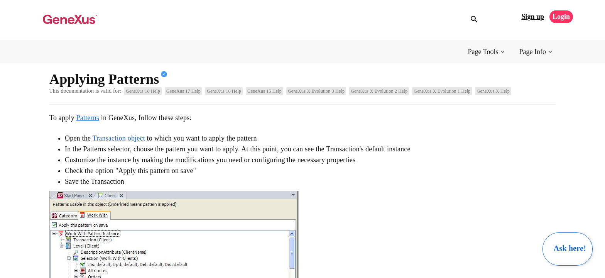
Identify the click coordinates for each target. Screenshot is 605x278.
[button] (487, 52)
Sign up (532, 16)
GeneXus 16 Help (224, 91)
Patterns (88, 118)
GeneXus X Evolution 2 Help (379, 91)
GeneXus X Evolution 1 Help (442, 91)
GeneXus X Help (493, 91)
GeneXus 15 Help (264, 91)
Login (561, 16)
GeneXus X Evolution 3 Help (316, 91)
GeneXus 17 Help (183, 91)
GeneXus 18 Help (143, 91)
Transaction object (118, 138)
